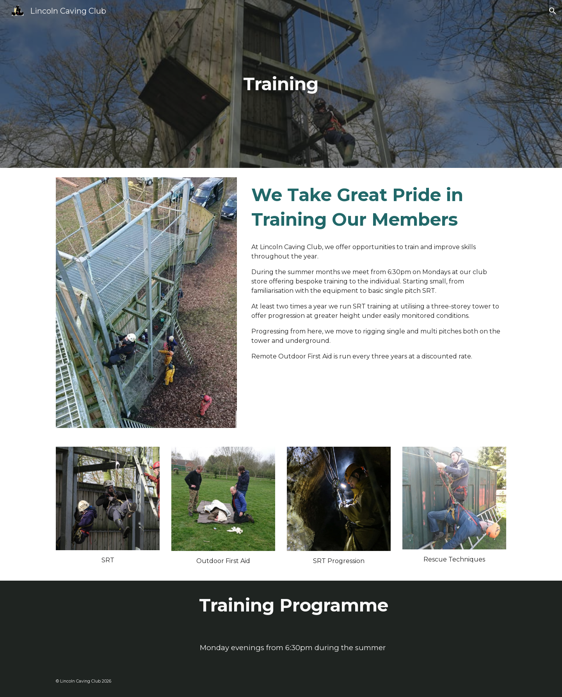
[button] (552, 11)
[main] (281, 84)
